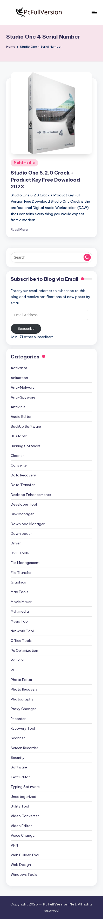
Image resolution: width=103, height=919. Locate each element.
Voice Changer (23, 835)
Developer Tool (24, 504)
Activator (19, 367)
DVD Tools (20, 553)
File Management (25, 562)
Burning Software (25, 446)
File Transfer (21, 572)
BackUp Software (26, 426)
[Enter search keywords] (51, 257)
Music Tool (20, 621)
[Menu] (94, 12)
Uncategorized (23, 796)
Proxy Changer (23, 708)
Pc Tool (17, 660)
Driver (16, 543)
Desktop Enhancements (31, 494)
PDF (14, 670)
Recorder (18, 718)
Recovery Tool (23, 728)
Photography (22, 699)
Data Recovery (23, 475)
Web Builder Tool (25, 855)
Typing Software (25, 786)
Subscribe (26, 328)
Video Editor (21, 825)
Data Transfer (23, 484)
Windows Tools (24, 874)
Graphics (18, 582)
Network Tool (22, 631)
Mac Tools (19, 591)
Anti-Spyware (23, 397)
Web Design (21, 864)
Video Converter (25, 816)
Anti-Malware (23, 387)
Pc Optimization (24, 650)
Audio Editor (21, 416)
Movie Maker (21, 601)
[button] (87, 257)
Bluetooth (19, 436)
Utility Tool (20, 806)
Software (19, 767)
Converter (19, 465)
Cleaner (17, 455)
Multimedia (24, 163)
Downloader (21, 533)
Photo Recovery (24, 689)
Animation (19, 377)
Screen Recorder (24, 748)
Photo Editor (21, 679)
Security (18, 757)
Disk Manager (22, 514)
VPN (14, 845)
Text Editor (20, 777)
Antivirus (18, 407)
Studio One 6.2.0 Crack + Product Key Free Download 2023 (45, 180)
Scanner (18, 738)
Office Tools (21, 640)
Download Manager (28, 523)
